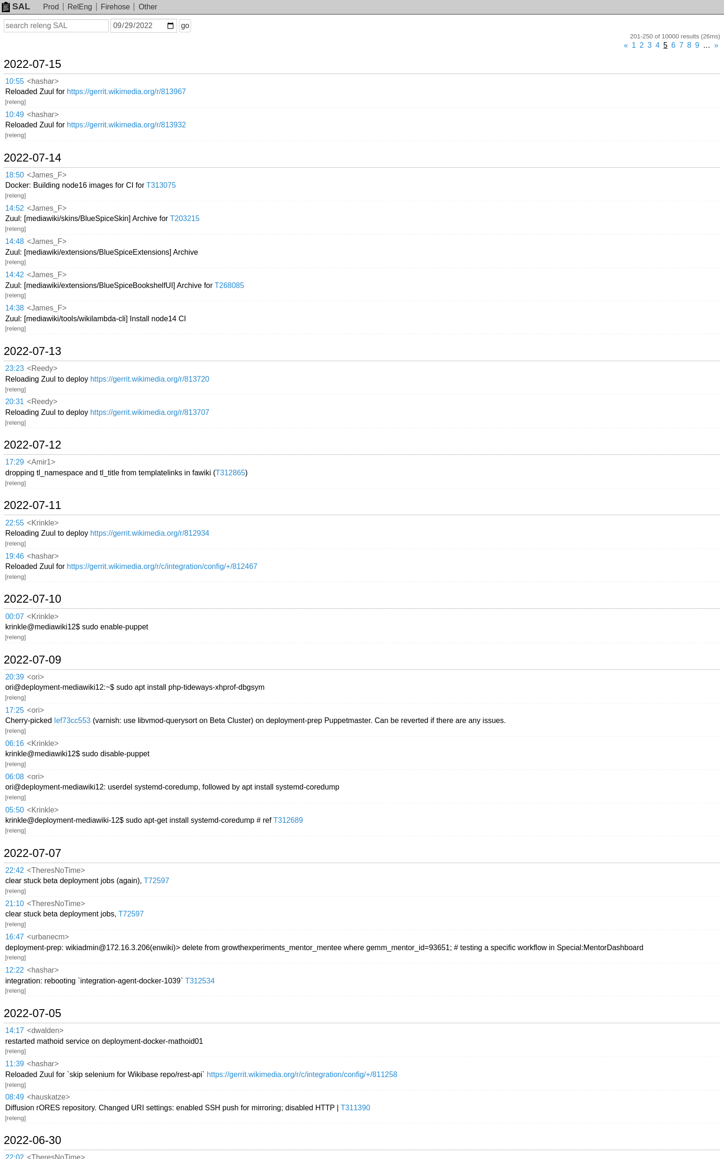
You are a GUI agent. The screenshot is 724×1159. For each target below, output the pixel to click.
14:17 (14, 1030)
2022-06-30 (32, 1140)
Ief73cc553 (72, 720)
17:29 (14, 462)
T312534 (199, 981)
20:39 (14, 677)
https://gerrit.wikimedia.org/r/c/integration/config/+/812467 (162, 566)
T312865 (230, 473)
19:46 (14, 556)
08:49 (14, 1097)
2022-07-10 (32, 599)
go (185, 26)
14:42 (14, 275)
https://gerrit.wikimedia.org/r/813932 (126, 125)
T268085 (229, 285)
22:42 (14, 870)
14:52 (14, 208)
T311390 (355, 1108)
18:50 (14, 175)
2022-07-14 (32, 158)
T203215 (184, 218)
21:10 (14, 904)
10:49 (14, 114)
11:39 (14, 1064)
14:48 (14, 241)
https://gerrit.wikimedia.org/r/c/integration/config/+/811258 (302, 1074)
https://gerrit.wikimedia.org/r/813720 (149, 379)
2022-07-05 (32, 1013)
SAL (16, 6)
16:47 (14, 937)
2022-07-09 (32, 660)
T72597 (156, 881)
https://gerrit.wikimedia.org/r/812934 (149, 533)
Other (148, 7)
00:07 (14, 616)
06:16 (14, 743)
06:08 (14, 777)
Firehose (115, 7)
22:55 (14, 523)
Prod (51, 7)
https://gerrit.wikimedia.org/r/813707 (149, 412)
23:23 (14, 368)
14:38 (14, 308)
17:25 (14, 710)
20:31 (14, 402)
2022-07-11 (32, 505)
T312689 (288, 820)
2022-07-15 (32, 64)
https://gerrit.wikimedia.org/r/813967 (126, 92)
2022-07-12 (32, 445)
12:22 (14, 970)
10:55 (14, 81)
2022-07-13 (32, 351)
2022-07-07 (32, 853)
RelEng (79, 7)
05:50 (14, 810)
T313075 (161, 185)
